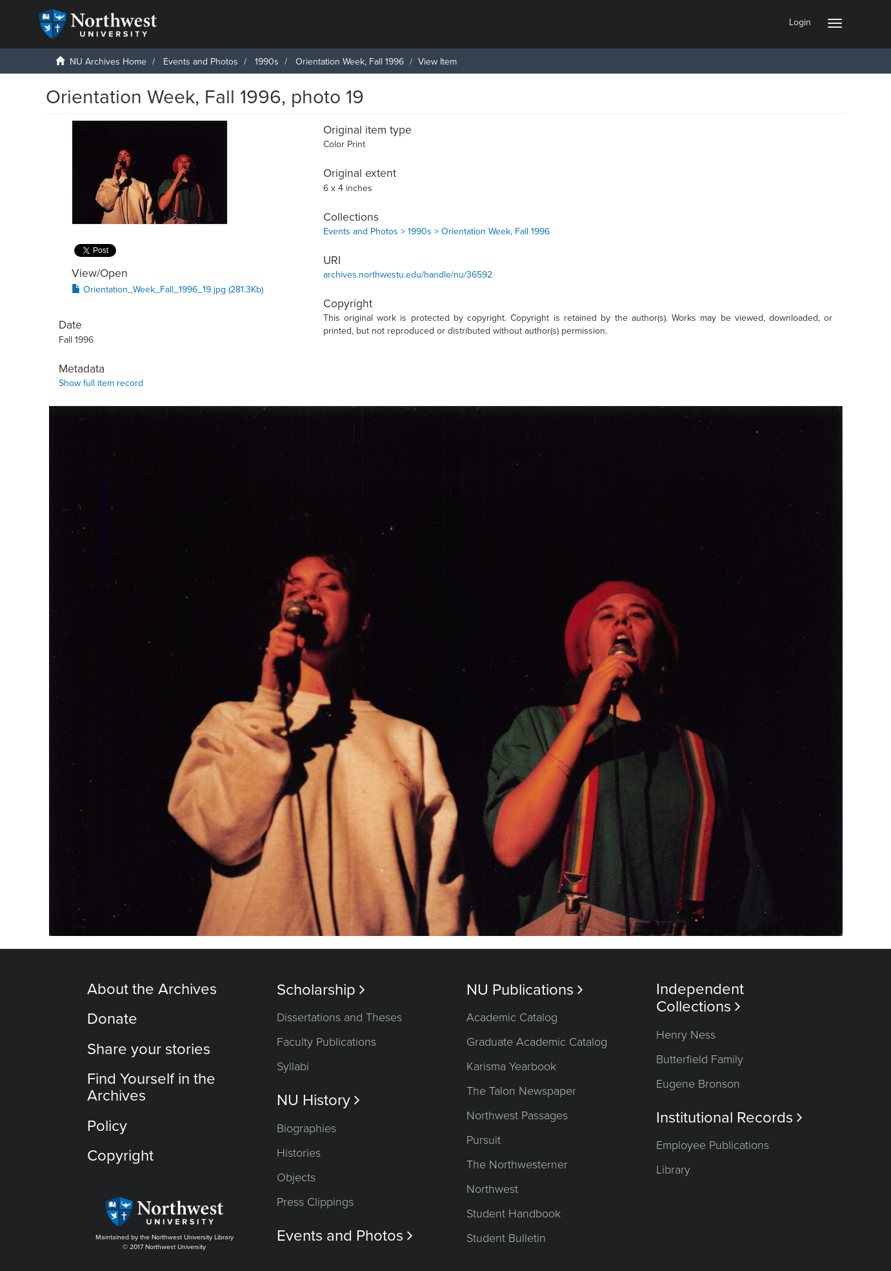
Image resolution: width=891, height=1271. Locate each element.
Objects (296, 1177)
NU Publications (524, 990)
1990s (267, 61)
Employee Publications (712, 1145)
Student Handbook (513, 1213)
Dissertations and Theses (339, 1017)
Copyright (120, 1155)
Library (673, 1170)
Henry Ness (686, 1035)
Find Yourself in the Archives (151, 1087)
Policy (107, 1126)
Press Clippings (315, 1202)
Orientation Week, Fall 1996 (349, 61)
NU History (318, 1100)
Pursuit (483, 1140)
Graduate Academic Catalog (536, 1042)
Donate (112, 1019)
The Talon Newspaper (521, 1091)
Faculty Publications (326, 1042)
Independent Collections (700, 998)
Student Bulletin (506, 1238)
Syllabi (293, 1066)
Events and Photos (200, 61)
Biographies (306, 1128)
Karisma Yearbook (511, 1066)
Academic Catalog (511, 1017)
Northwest (492, 1189)
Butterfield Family (699, 1059)
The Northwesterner (517, 1164)
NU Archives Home (108, 61)
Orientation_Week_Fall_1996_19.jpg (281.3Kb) (167, 289)
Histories (299, 1153)
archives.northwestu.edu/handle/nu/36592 (407, 274)
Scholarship (321, 990)
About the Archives (152, 989)
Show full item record (101, 383)
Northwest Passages (517, 1115)
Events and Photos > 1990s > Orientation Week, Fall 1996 (436, 231)
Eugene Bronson (698, 1084)
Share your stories (148, 1049)
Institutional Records (729, 1117)
